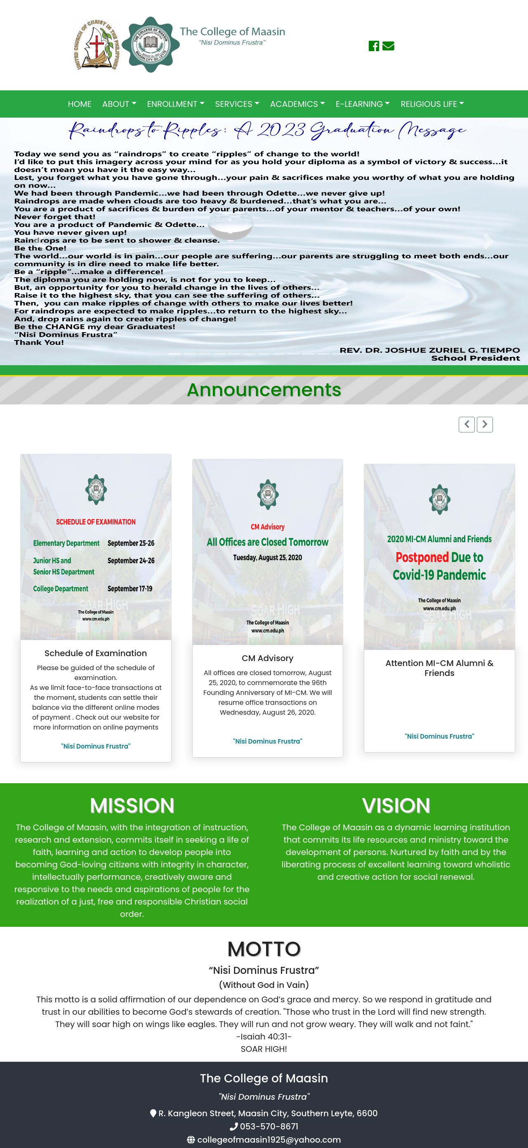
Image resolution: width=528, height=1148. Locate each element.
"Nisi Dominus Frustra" (95, 746)
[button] (39, 241)
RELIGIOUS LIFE (429, 104)
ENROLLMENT (172, 104)
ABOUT (116, 104)
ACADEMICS (294, 104)
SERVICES (233, 104)
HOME (80, 104)
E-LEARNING (359, 104)
